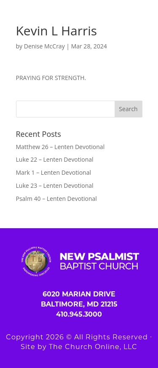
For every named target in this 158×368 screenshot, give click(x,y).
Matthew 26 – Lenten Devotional (60, 147)
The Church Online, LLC (93, 347)
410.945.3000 (79, 314)
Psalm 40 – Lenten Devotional (56, 199)
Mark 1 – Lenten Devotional (53, 172)
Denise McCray (44, 46)
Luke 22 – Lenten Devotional (55, 159)
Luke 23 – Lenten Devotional (55, 185)
